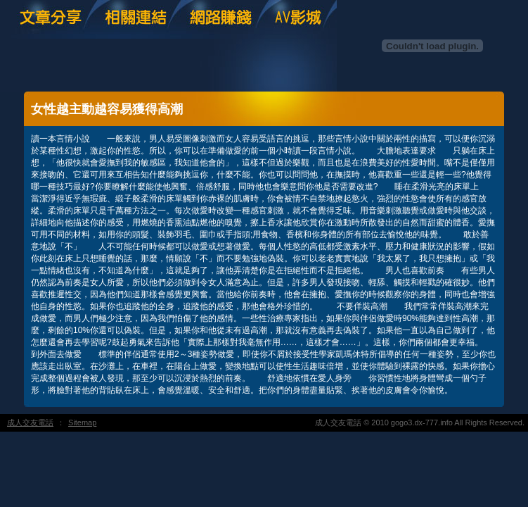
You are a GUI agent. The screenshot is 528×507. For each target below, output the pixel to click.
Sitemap (82, 422)
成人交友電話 (30, 422)
